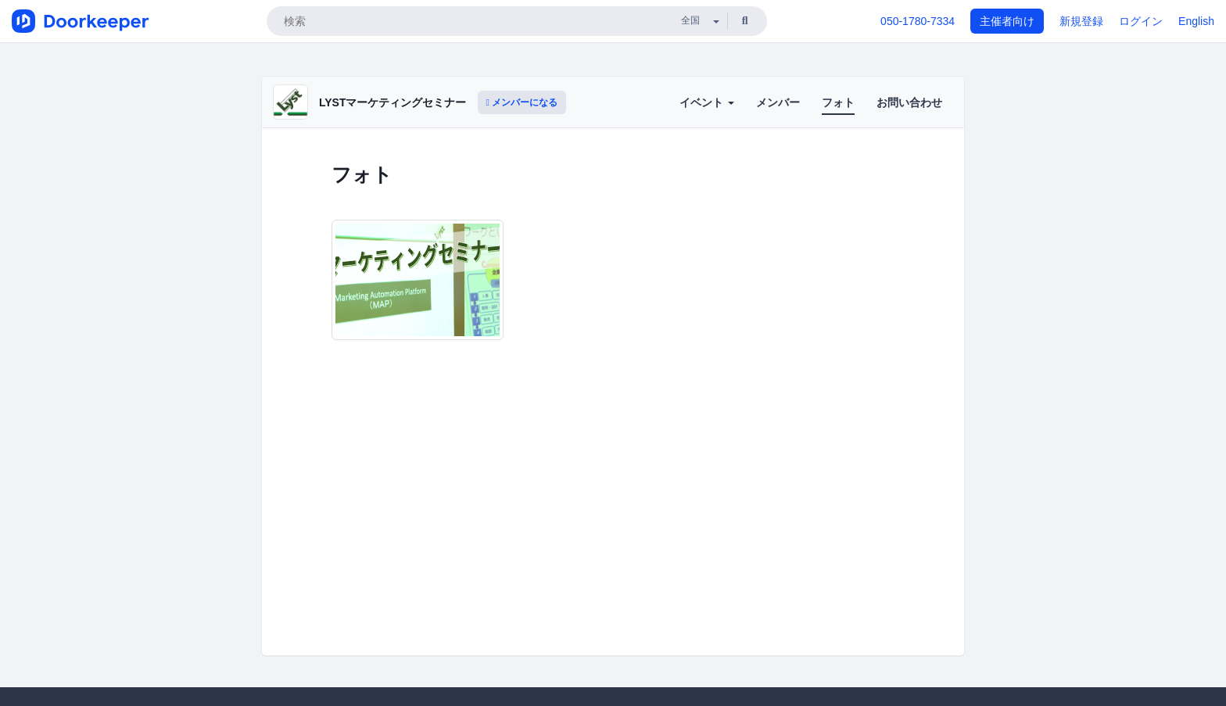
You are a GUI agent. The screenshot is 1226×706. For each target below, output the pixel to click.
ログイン (1141, 21)
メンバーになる (522, 102)
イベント (706, 102)
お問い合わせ (909, 102)
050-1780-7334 (917, 21)
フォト (838, 102)
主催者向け (1007, 21)
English (1196, 21)
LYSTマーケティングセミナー (393, 102)
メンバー (778, 102)
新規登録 (1081, 21)
